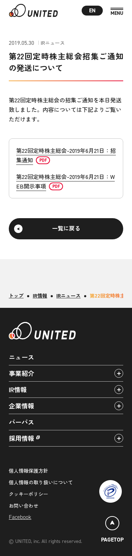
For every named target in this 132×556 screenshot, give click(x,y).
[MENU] (117, 11)
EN (92, 10)
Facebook (20, 517)
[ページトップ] (112, 530)
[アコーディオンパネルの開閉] (118, 373)
